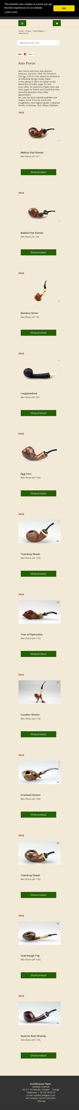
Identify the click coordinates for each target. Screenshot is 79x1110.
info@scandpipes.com (44, 1095)
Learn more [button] (11, 12)
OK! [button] (64, 8)
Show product (38, 172)
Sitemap (41, 1101)
